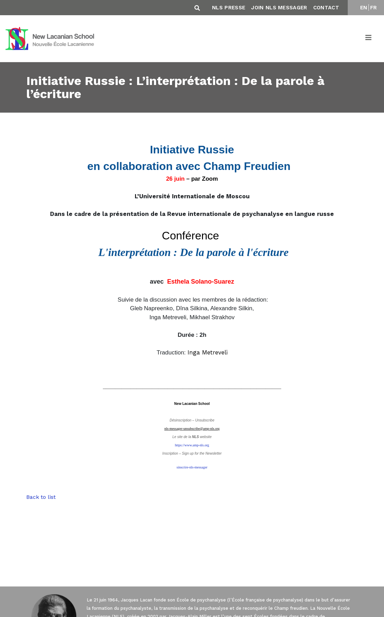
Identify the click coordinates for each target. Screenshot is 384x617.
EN (363, 7)
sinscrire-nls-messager (191, 467)
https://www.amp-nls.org (192, 445)
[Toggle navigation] (368, 39)
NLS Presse (228, 7)
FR (373, 7)
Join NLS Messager (279, 7)
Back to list (41, 497)
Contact (326, 7)
